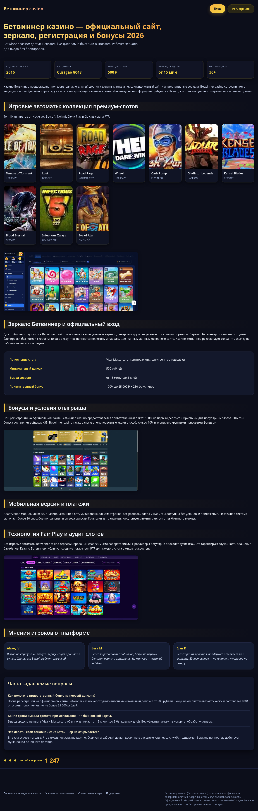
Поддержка (113, 793)
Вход (216, 8)
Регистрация (240, 9)
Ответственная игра (90, 793)
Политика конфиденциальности (22, 793)
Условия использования (60, 793)
